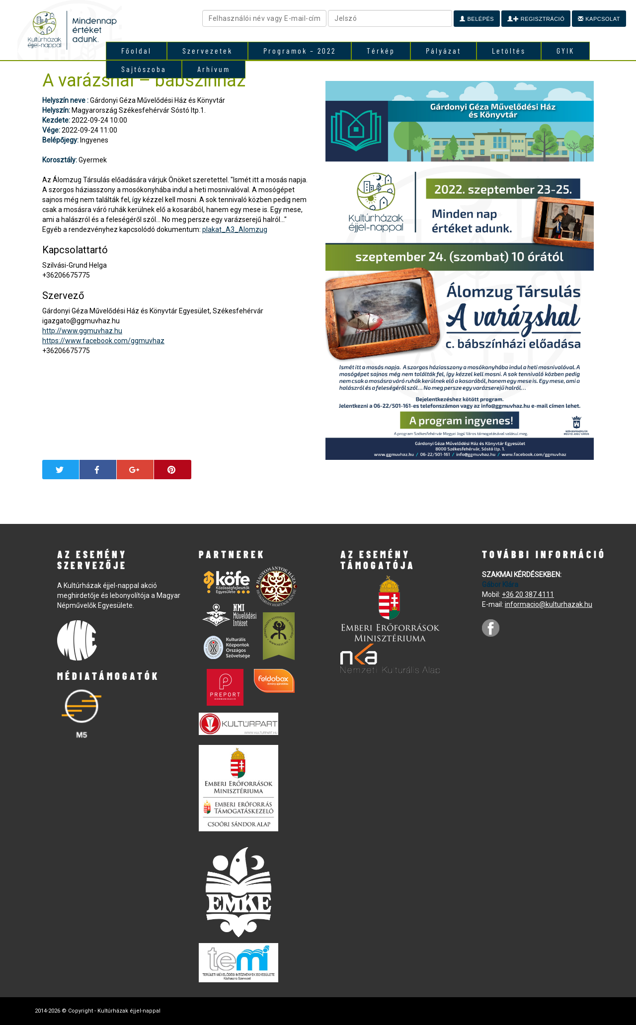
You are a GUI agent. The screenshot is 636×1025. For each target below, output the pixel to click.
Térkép (381, 50)
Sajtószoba (143, 68)
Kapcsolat (599, 19)
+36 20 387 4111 (528, 594)
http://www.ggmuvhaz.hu (82, 331)
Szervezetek (207, 50)
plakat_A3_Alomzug (234, 229)
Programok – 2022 (299, 50)
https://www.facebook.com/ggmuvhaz (103, 341)
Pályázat (443, 50)
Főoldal (136, 50)
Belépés (477, 19)
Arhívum (213, 68)
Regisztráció (535, 19)
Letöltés (509, 50)
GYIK (565, 50)
